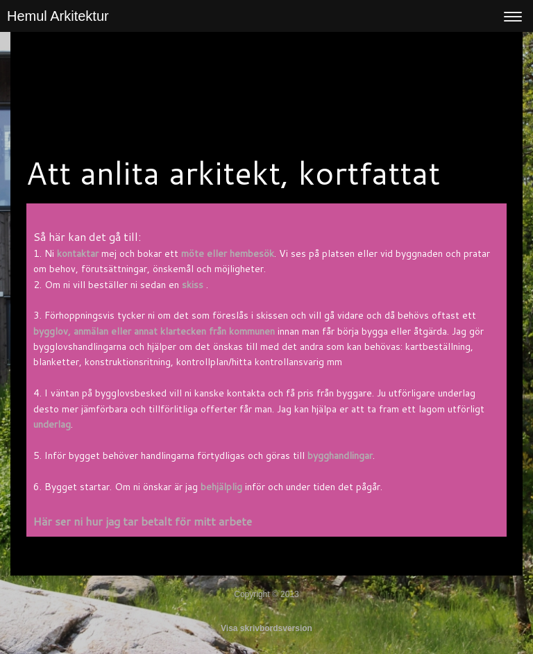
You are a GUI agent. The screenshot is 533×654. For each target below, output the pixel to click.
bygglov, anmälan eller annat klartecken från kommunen (154, 331)
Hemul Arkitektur (58, 16)
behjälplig (221, 487)
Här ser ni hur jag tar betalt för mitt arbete (142, 521)
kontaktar (78, 253)
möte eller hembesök (227, 253)
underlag (52, 424)
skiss (192, 285)
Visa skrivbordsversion (266, 628)
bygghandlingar (340, 455)
